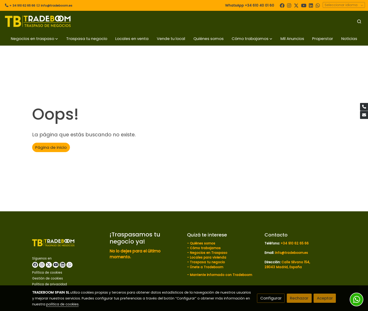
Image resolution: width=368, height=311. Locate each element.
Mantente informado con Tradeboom (221, 275)
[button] (34, 39)
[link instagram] (289, 5)
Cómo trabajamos (205, 248)
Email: (286, 253)
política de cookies (62, 304)
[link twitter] (296, 5)
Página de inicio (51, 147)
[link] (38, 21)
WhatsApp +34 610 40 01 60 (249, 5)
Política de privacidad (49, 284)
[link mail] (364, 115)
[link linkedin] (311, 5)
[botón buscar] (359, 21)
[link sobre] (68, 243)
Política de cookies (47, 272)
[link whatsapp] (318, 5)
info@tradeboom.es (56, 5)
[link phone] (364, 107)
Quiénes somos (202, 243)
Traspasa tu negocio (207, 262)
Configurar (271, 298)
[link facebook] (282, 5)
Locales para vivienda (208, 257)
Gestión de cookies (47, 278)
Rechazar (299, 298)
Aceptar (325, 298)
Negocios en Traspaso (208, 253)
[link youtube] (304, 5)
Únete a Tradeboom (206, 267)
